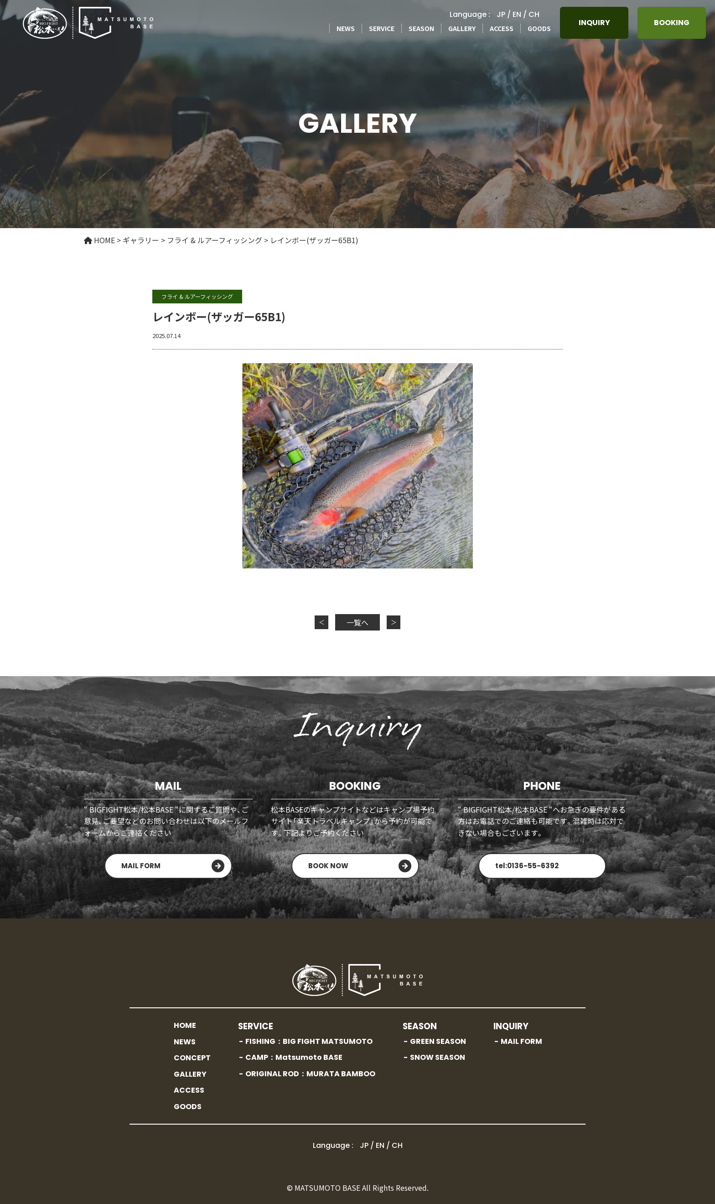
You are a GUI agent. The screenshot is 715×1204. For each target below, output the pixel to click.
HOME (185, 1025)
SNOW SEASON (437, 1057)
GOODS (539, 28)
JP (501, 14)
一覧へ (357, 622)
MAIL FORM (141, 865)
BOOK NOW (328, 865)
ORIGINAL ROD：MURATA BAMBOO (310, 1073)
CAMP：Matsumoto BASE (293, 1057)
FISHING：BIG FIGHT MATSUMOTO (309, 1041)
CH (533, 14)
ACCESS (501, 28)
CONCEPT (192, 1058)
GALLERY (462, 28)
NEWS (346, 28)
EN (517, 14)
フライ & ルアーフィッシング (197, 296)
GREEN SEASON (438, 1041)
